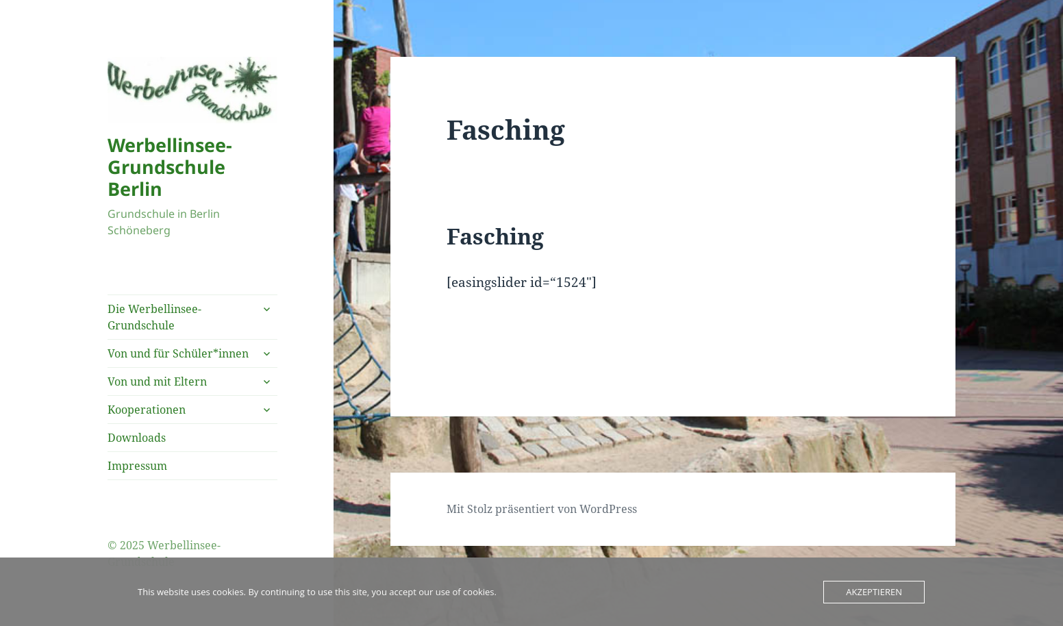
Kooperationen (147, 409)
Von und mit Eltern (157, 381)
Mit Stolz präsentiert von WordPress (542, 508)
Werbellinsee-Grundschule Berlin (170, 166)
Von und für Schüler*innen (178, 353)
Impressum (137, 465)
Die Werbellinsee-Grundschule (154, 317)
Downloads (137, 437)
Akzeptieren (874, 592)
